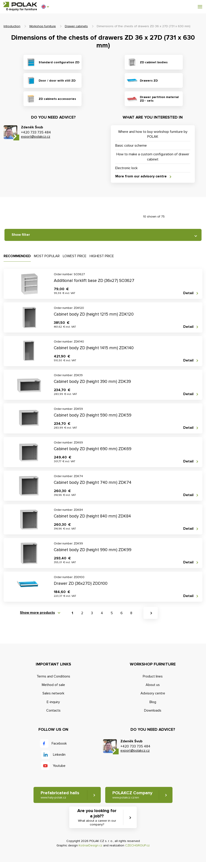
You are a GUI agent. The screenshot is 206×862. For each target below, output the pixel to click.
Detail (188, 293)
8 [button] (131, 613)
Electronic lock (126, 168)
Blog (152, 702)
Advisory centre (153, 693)
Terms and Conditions (53, 676)
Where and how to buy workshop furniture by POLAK (152, 134)
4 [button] (102, 613)
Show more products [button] (37, 613)
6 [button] (121, 613)
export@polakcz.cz (35, 136)
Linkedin (59, 754)
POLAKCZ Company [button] (132, 795)
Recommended (17, 256)
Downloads (152, 710)
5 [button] (112, 613)
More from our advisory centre (141, 176)
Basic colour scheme (131, 145)
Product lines (153, 676)
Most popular (47, 256)
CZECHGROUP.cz (137, 845)
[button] (45, 7)
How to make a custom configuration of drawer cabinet (152, 156)
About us (153, 685)
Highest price (102, 256)
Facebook (59, 743)
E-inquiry (53, 702)
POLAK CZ (20, 4)
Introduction (12, 26)
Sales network (53, 693)
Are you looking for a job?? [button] (97, 817)
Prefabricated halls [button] (59, 795)
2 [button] (82, 613)
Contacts (53, 710)
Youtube (59, 765)
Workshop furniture (42, 26)
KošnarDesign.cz (90, 845)
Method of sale (53, 685)
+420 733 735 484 (36, 132)
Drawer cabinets (76, 26)
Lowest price (74, 256)
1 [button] (72, 613)
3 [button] (92, 613)
